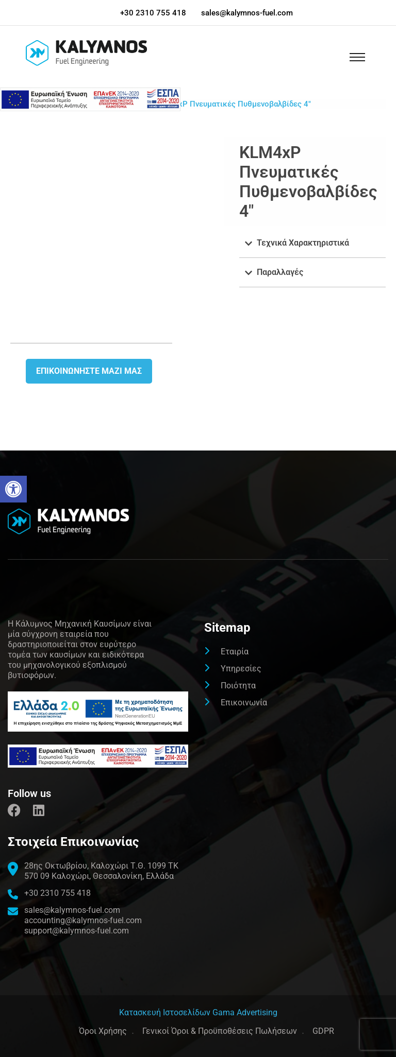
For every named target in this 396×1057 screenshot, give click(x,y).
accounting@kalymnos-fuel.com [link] (83, 920)
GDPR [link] (323, 1031)
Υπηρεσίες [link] (241, 668)
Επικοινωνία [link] (244, 702)
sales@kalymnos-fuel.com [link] (247, 13)
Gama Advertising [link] (244, 1012)
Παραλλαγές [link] (280, 272)
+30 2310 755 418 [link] (153, 13)
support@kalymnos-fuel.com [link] (76, 930)
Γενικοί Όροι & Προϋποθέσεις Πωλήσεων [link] (219, 1031)
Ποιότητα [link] (238, 685)
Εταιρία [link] (235, 651)
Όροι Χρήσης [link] (103, 1031)
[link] (13, 489)
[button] (312, 243)
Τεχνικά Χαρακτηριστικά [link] (303, 243)
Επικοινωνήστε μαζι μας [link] (89, 371)
